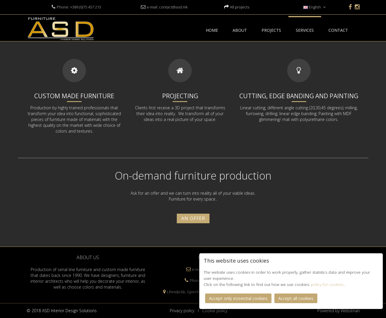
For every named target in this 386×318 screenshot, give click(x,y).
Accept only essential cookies (238, 298)
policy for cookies (328, 284)
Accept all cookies (296, 298)
